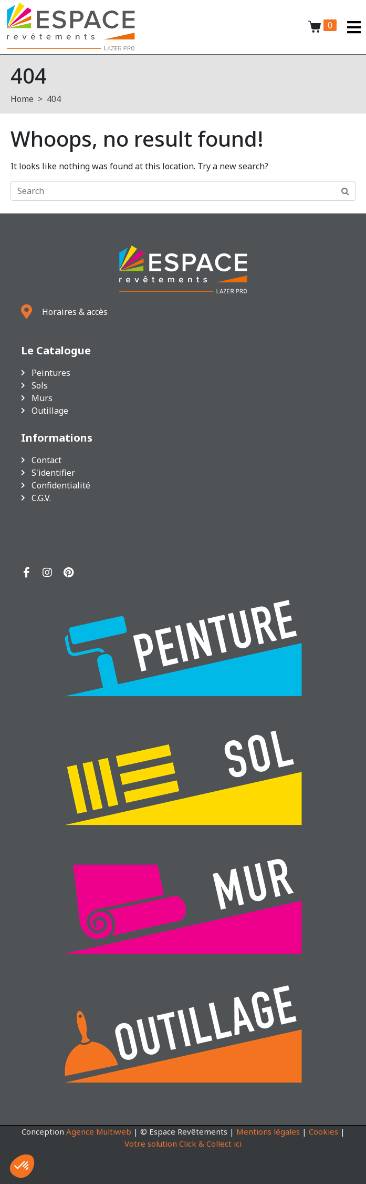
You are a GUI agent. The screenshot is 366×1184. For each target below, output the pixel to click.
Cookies (323, 1131)
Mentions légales (268, 1131)
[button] (22, 1166)
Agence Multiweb (98, 1131)
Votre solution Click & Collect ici (183, 1143)
